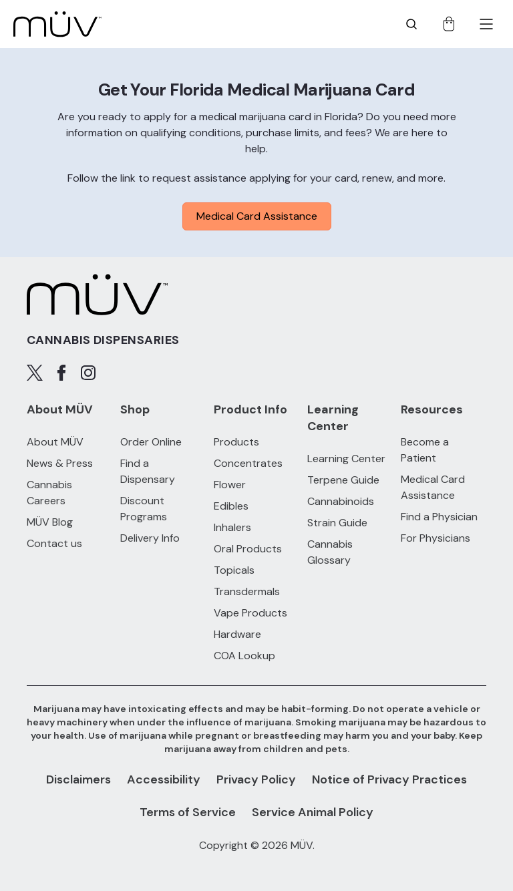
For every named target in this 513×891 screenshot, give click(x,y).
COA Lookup (244, 656)
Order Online (151, 442)
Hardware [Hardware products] (237, 634)
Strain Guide (337, 523)
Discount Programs (143, 509)
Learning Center (346, 459)
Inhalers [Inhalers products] (232, 527)
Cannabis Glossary (330, 552)
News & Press (60, 463)
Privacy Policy (256, 779)
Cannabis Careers (49, 493)
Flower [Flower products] (230, 485)
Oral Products (248, 549)
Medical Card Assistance (256, 216)
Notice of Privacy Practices (389, 779)
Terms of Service (188, 812)
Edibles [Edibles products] (231, 506)
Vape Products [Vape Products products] (250, 613)
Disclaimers (78, 779)
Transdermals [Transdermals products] (247, 591)
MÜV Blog (50, 522)
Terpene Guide (343, 480)
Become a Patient (425, 450)
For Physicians (435, 538)
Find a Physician (439, 517)
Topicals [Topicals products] (234, 570)
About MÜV (55, 442)
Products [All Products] (236, 442)
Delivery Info (150, 538)
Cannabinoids (340, 501)
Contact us (54, 543)
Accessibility (163, 779)
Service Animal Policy (312, 812)
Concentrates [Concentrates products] (248, 463)
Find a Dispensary (147, 471)
